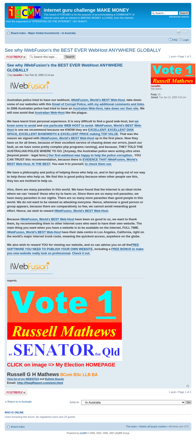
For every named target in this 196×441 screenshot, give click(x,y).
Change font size (185, 32)
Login (186, 39)
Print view (178, 32)
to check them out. (98, 164)
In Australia (69, 33)
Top (187, 386)
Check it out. (81, 253)
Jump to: (74, 402)
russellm (17, 75)
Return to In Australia (19, 401)
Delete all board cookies (153, 426)
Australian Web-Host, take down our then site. (106, 108)
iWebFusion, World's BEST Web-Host (98, 100)
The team (131, 426)
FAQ (175, 39)
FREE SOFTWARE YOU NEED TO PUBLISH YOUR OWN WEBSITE (73, 247)
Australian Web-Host (50, 112)
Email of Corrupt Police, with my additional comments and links (98, 104)
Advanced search (179, 16)
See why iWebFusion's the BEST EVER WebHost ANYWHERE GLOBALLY (83, 50)
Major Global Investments (43, 33)
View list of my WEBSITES (23, 378)
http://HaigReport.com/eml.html (40, 383)
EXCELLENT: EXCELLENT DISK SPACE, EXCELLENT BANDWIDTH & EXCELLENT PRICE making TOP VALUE (70, 132)
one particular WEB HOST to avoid (68, 125)
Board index (18, 33)
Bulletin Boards (54, 378)
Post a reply (16, 57)
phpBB (83, 433)
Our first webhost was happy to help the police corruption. (90, 155)
